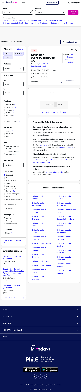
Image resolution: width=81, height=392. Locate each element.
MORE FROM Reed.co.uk (40, 330)
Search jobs (73, 12)
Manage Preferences (27, 385)
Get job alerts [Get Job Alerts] (70, 42)
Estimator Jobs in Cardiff (39, 231)
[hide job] (76, 50)
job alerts (43, 145)
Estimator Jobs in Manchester (64, 204)
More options (8, 215)
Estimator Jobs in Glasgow (39, 255)
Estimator (6, 42)
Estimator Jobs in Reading (64, 244)
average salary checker (55, 172)
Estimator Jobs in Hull (40, 261)
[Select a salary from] (13, 84)
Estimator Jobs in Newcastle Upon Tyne (65, 217)
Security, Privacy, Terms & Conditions (48, 385)
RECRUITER (40, 316)
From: (5, 80)
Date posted (8, 160)
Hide (5, 142)
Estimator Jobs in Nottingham (64, 231)
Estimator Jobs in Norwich (64, 224)
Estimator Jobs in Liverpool (39, 277)
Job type (7, 101)
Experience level (10, 205)
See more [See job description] (36, 82)
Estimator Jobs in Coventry (39, 238)
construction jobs (39, 160)
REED (40, 337)
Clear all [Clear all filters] (20, 49)
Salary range (8, 75)
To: (4, 89)
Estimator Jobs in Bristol (39, 224)
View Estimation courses (15, 298)
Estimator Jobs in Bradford (62, 23)
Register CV (52, 2)
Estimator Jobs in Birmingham (37, 23)
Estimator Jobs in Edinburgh (39, 249)
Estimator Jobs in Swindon (64, 271)
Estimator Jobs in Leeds (41, 265)
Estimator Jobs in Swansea (64, 265)
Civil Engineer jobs (34, 20)
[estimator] (8, 53)
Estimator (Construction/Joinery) (43, 57)
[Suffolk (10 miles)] (18, 53)
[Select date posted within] (13, 165)
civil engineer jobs (61, 160)
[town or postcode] (50, 12)
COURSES (40, 323)
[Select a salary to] (13, 93)
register (70, 147)
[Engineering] (8, 57)
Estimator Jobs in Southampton (64, 258)
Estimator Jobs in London (64, 197)
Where (38, 8)
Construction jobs (10, 20)
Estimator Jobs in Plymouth (64, 238)
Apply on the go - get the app (54, 112)
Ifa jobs (22, 20)
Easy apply (69, 81)
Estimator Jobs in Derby (41, 243)
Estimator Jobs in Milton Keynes (66, 211)
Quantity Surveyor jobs (53, 20)
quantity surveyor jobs (42, 162)
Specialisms (8, 172)
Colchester (8, 233)
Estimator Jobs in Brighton (39, 217)
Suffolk (19, 42)
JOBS (40, 309)
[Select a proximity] (13, 69)
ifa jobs (50, 160)
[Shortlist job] (72, 50)
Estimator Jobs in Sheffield (64, 251)
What (5, 8)
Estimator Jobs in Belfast (13, 23)
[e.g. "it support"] (18, 12)
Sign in (62, 147)
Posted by (7, 127)
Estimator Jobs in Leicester (39, 271)
